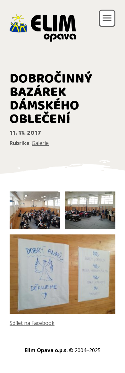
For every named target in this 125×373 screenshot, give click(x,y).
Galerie (40, 143)
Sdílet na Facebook (32, 322)
